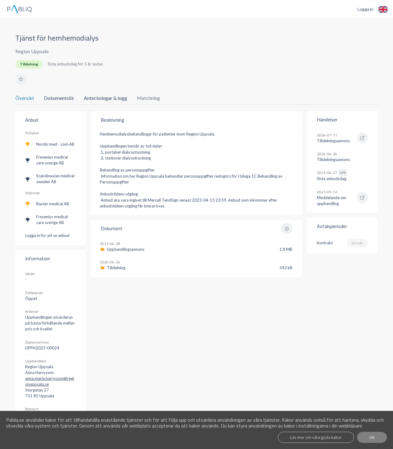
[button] (20, 79)
